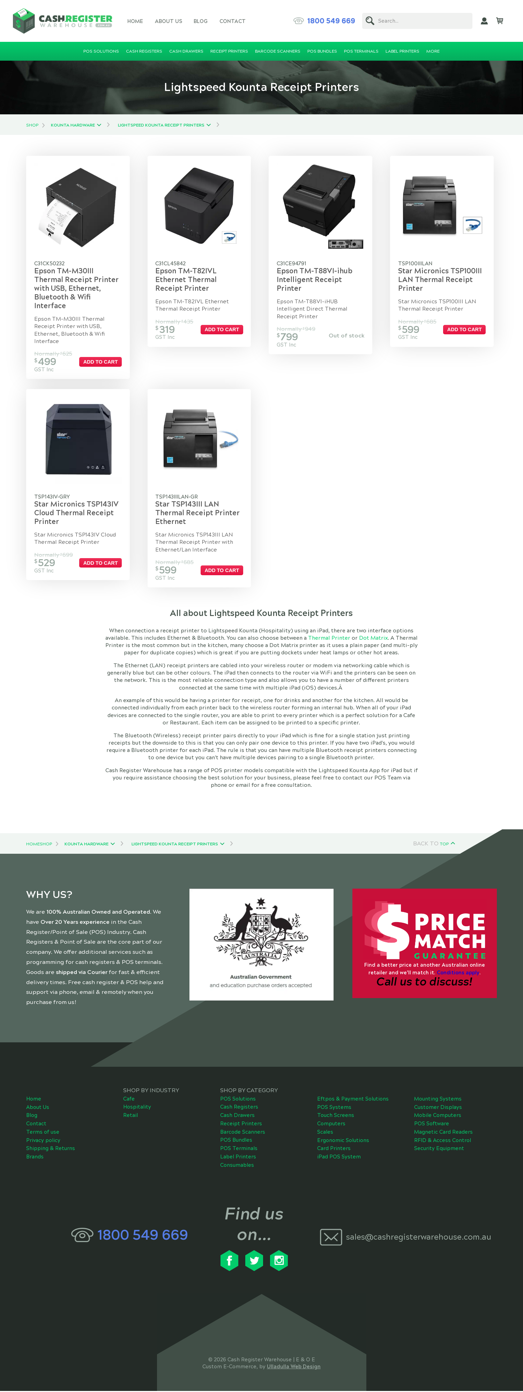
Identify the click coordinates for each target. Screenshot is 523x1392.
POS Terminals (238, 1149)
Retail (130, 1116)
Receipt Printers (241, 1124)
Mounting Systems (438, 1100)
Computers (331, 1124)
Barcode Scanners (242, 1132)
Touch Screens (335, 1116)
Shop (32, 125)
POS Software (431, 1124)
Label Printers (238, 1158)
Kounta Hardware (73, 125)
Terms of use (42, 1133)
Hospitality (137, 1108)
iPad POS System (339, 1158)
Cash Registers (239, 1108)
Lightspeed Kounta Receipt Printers (161, 125)
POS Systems (334, 1108)
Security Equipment (439, 1149)
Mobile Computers (437, 1116)
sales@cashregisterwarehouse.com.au (418, 1238)
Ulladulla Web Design (294, 1367)
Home (135, 21)
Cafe (129, 1099)
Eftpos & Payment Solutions (353, 1100)
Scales (325, 1133)
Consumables (237, 1166)
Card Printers (334, 1149)
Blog (201, 21)
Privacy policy (43, 1141)
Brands (35, 1158)
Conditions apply (458, 973)
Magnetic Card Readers (443, 1133)
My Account (484, 20)
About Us (168, 21)
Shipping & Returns (50, 1149)
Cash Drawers (237, 1116)
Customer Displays (438, 1108)
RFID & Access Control (442, 1141)
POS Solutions (238, 1099)
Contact (232, 21)
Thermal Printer (329, 639)
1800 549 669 (331, 20)
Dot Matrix (373, 639)
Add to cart (101, 362)
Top (444, 844)
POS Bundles (236, 1141)
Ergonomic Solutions (343, 1141)
